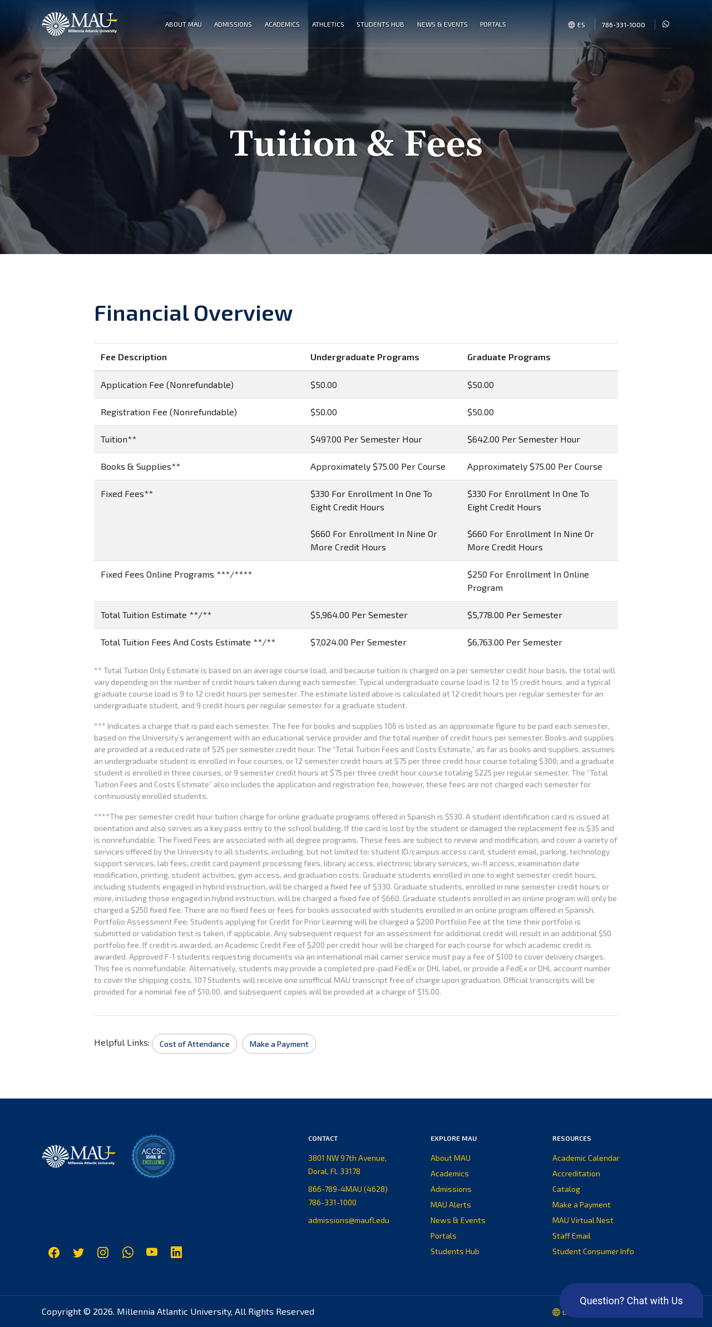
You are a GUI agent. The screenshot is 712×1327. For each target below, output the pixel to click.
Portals (444, 1235)
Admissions (451, 1189)
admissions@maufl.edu (348, 1220)
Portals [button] (493, 24)
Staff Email (571, 1235)
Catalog (566, 1189)
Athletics (328, 24)
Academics (450, 1173)
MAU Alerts (451, 1204)
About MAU (451, 1157)
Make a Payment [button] (279, 1043)
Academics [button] (282, 24)
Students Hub (455, 1251)
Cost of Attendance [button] (195, 1043)
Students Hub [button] (380, 24)
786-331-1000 (623, 24)
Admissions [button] (233, 24)
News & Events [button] (442, 24)
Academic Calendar (586, 1157)
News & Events (458, 1220)
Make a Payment (581, 1204)
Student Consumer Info (593, 1251)
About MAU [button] (183, 24)
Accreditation (576, 1173)
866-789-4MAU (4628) (348, 1189)
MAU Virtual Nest (583, 1220)
